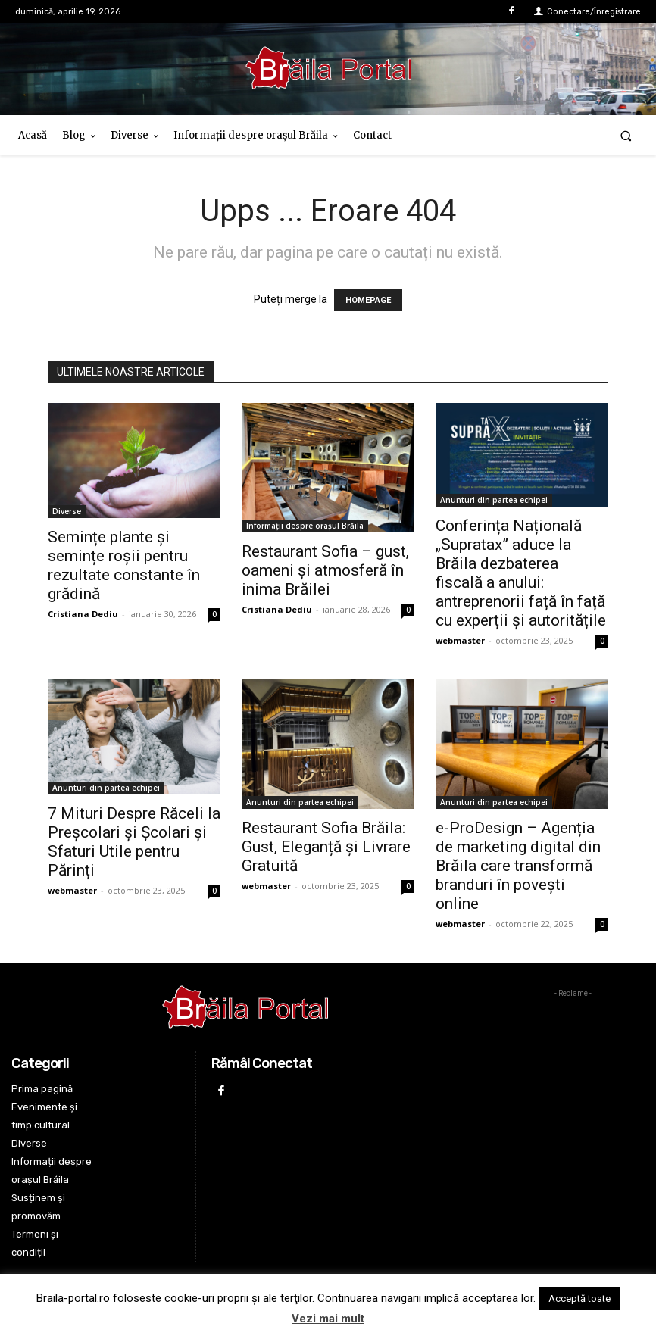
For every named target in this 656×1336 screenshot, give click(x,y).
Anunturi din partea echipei (494, 500)
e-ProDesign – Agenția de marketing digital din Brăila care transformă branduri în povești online (518, 866)
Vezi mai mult (328, 1318)
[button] (626, 135)
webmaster (460, 640)
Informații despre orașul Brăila (305, 525)
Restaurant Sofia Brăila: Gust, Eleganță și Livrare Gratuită (326, 847)
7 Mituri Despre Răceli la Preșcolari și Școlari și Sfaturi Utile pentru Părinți (134, 841)
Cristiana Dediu (83, 614)
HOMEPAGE (368, 300)
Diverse (66, 511)
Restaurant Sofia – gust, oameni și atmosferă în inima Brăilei (325, 570)
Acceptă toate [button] (579, 1298)
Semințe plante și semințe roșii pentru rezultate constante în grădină (124, 565)
